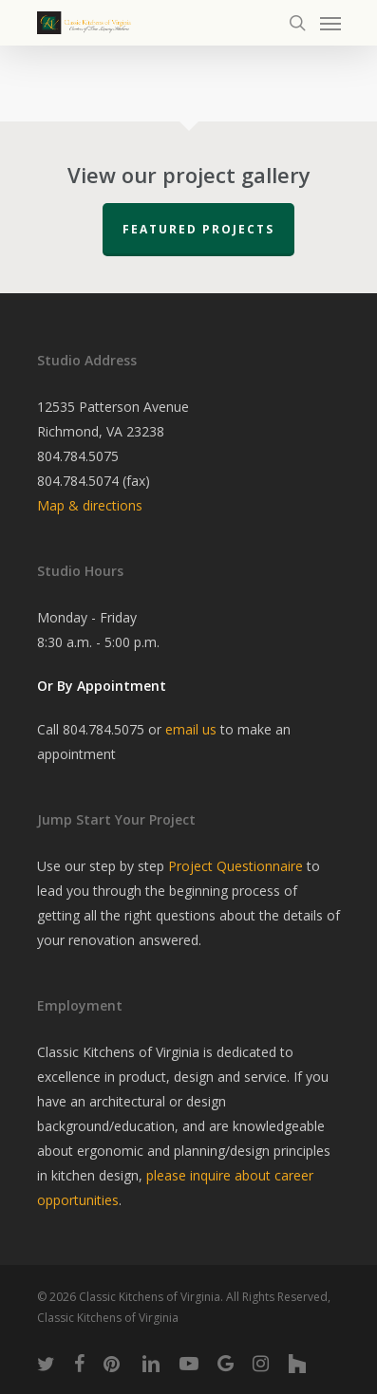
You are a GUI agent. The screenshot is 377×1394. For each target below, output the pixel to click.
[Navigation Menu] (330, 22)
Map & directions (89, 505)
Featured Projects (198, 229)
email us (191, 729)
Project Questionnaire (235, 866)
